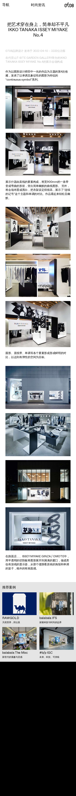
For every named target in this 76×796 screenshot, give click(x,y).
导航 (5, 5)
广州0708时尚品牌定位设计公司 (69, 4)
